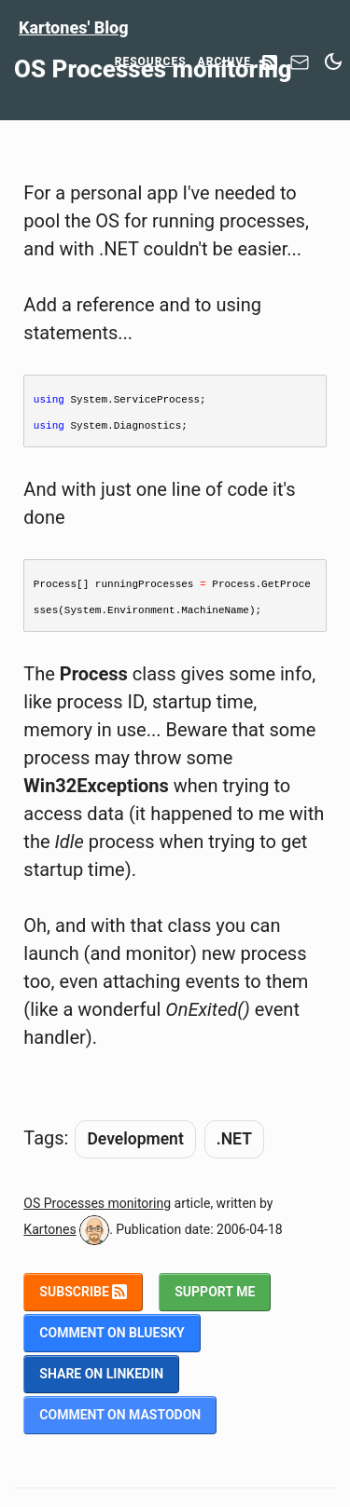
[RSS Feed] (270, 64)
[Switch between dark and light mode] (333, 61)
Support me (215, 1291)
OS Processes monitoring (97, 1203)
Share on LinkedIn (101, 1373)
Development (135, 1139)
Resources (151, 61)
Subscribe (83, 1291)
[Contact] (299, 68)
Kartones (49, 1229)
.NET (234, 1139)
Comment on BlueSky (111, 1332)
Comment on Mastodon (120, 1414)
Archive (224, 61)
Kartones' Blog (74, 27)
